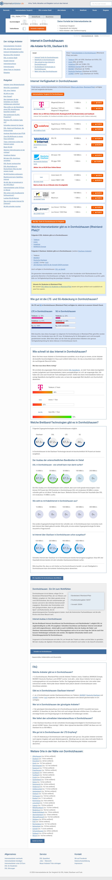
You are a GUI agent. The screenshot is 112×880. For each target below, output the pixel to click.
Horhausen (36, 796)
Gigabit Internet (9, 61)
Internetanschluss (10, 64)
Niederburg (36, 810)
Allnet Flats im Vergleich (12, 70)
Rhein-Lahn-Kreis (77, 87)
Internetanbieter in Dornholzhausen (84, 53)
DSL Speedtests (74, 370)
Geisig (34, 782)
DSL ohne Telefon (10, 90)
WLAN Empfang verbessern (13, 174)
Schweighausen (37, 831)
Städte (96, 36)
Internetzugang (9, 67)
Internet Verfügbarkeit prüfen (14, 52)
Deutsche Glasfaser (75, 71)
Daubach (35, 759)
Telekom (71, 60)
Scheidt (35, 829)
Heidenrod (36, 787)
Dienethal (35, 761)
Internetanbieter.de (87, 36)
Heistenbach (36, 791)
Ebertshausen (37, 766)
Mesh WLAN (8, 147)
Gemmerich (36, 784)
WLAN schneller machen (12, 206)
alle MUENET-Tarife (39, 199)
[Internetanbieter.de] (12, 3)
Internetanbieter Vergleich (12, 46)
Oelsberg (35, 819)
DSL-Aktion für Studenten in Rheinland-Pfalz (56, 287)
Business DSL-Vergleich (12, 55)
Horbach (35, 794)
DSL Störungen (10, 868)
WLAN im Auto (9, 93)
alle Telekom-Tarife (39, 109)
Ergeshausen (36, 770)
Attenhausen (36, 756)
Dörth (34, 763)
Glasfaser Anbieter (84, 251)
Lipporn (35, 805)
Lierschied (36, 803)
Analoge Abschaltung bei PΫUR (14, 133)
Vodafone (71, 64)
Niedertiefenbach (38, 812)
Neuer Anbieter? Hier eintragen (50, 863)
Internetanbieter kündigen (13, 861)
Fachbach (35, 775)
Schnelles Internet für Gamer (13, 125)
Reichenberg (36, 824)
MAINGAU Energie (74, 67)
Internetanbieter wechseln (14, 858)
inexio (70, 62)
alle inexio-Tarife (38, 181)
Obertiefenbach (37, 815)
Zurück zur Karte (37, 841)
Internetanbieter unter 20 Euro (15, 863)
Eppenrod (35, 768)
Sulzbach (35, 833)
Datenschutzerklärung (82, 861)
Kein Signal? (8, 96)
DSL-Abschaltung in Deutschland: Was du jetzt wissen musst (13, 169)
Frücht (34, 777)
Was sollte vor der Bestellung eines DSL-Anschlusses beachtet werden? (14, 109)
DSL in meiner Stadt (10, 58)
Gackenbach (36, 780)
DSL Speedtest (45, 858)
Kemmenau (36, 801)
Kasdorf (35, 798)
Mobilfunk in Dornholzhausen (45, 60)
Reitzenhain (36, 826)
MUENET (71, 69)
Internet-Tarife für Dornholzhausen (46, 57)
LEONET (71, 74)
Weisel (34, 836)
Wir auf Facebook (81, 858)
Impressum (78, 863)
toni (81, 74)
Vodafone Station (10, 155)
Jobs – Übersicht (45, 861)
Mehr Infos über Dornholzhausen (46, 71)
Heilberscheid (37, 789)
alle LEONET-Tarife (39, 213)
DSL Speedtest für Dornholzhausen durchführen (46, 578)
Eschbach (35, 773)
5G (41, 305)
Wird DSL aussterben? (11, 88)
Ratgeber (7, 73)
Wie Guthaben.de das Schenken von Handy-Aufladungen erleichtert (12, 102)
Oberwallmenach (38, 817)
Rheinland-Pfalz (89, 87)
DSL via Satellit (60, 269)
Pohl (34, 822)
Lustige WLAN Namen (11, 198)
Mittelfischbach (37, 808)
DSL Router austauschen (12, 163)
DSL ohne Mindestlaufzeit (12, 49)
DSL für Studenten (11, 866)
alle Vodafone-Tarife (39, 130)
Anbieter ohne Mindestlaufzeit (14, 85)
